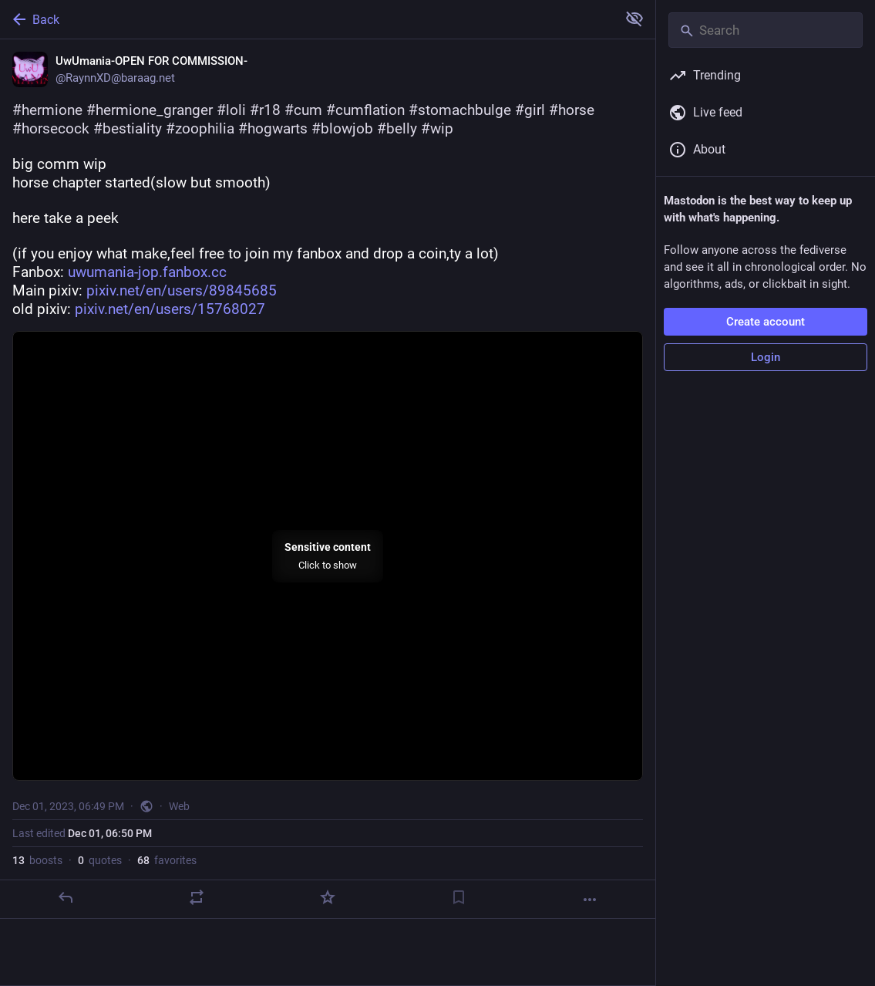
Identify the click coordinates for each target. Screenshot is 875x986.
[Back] (307, 19)
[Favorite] (327, 897)
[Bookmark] (458, 897)
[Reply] (65, 897)
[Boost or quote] (196, 897)
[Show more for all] (634, 18)
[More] (590, 899)
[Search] (765, 30)
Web (179, 806)
